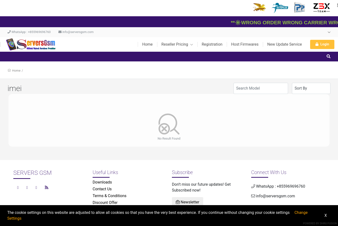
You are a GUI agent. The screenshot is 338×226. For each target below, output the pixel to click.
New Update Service (284, 44)
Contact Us (102, 189)
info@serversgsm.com (76, 32)
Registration (212, 44)
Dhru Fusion (328, 223)
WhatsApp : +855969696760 (29, 32)
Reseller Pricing (177, 44)
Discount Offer (105, 202)
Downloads (102, 182)
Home (147, 44)
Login (322, 44)
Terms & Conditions (110, 195)
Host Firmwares (244, 44)
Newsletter (187, 202)
